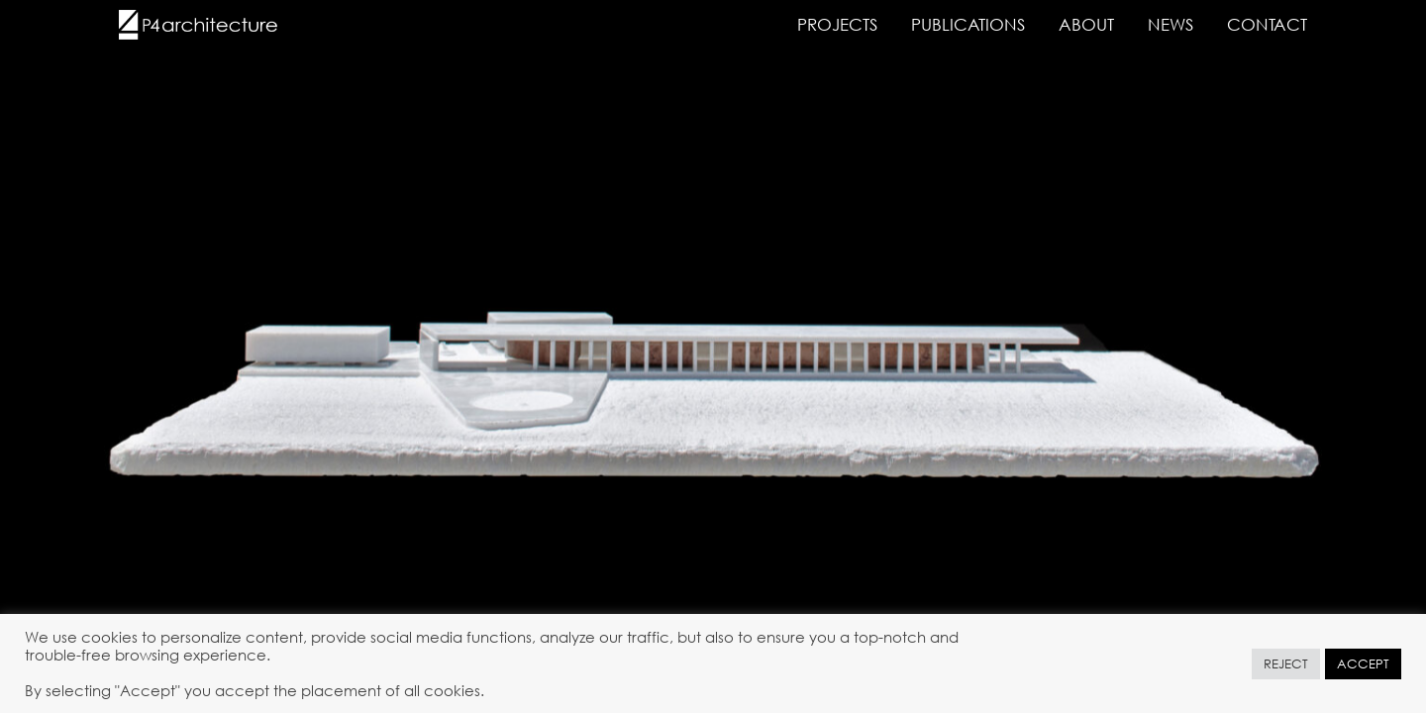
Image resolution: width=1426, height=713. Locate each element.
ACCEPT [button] (1363, 664)
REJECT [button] (1286, 664)
